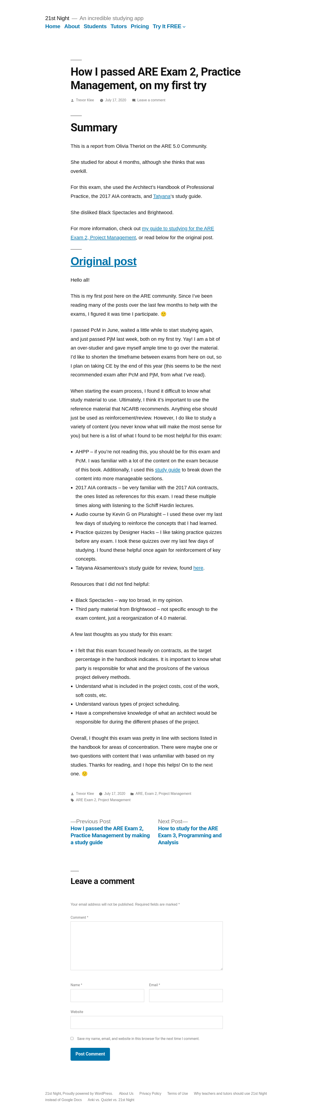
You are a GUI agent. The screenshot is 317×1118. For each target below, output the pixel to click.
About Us (126, 1093)
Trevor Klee (85, 100)
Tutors (119, 26)
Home (52, 26)
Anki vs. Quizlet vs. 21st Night (111, 1100)
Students (95, 26)
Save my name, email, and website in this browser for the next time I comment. (138, 1039)
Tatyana (162, 196)
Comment (79, 917)
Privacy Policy (150, 1093)
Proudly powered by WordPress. (88, 1093)
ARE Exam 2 (86, 800)
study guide (167, 470)
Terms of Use (177, 1093)
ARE (139, 794)
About (72, 26)
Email (154, 985)
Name (76, 985)
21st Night (57, 18)
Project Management (114, 800)
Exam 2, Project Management (168, 794)
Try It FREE (167, 26)
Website (77, 1012)
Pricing (140, 26)
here (198, 568)
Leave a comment (151, 100)
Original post (103, 261)
